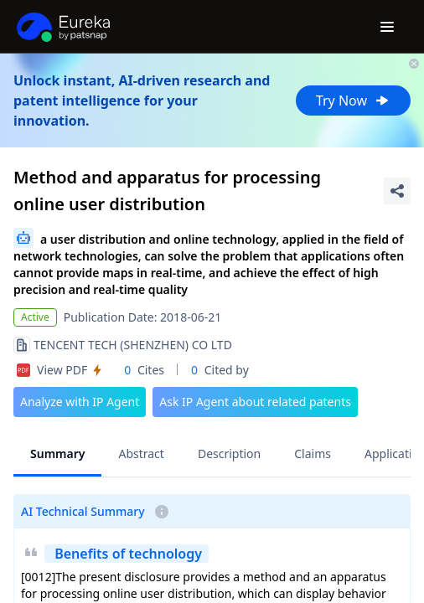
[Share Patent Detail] (397, 191)
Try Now (353, 100)
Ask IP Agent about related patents (255, 402)
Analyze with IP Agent (79, 402)
